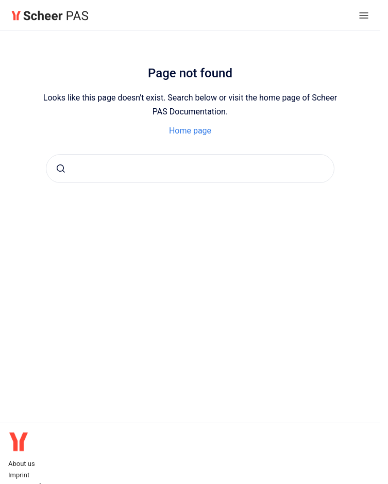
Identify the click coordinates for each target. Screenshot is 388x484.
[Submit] (61, 168)
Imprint (18, 475)
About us (21, 464)
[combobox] (190, 168)
